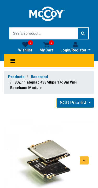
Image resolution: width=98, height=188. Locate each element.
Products (16, 77)
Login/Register (75, 46)
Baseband (39, 77)
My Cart (46, 46)
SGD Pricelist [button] (74, 102)
